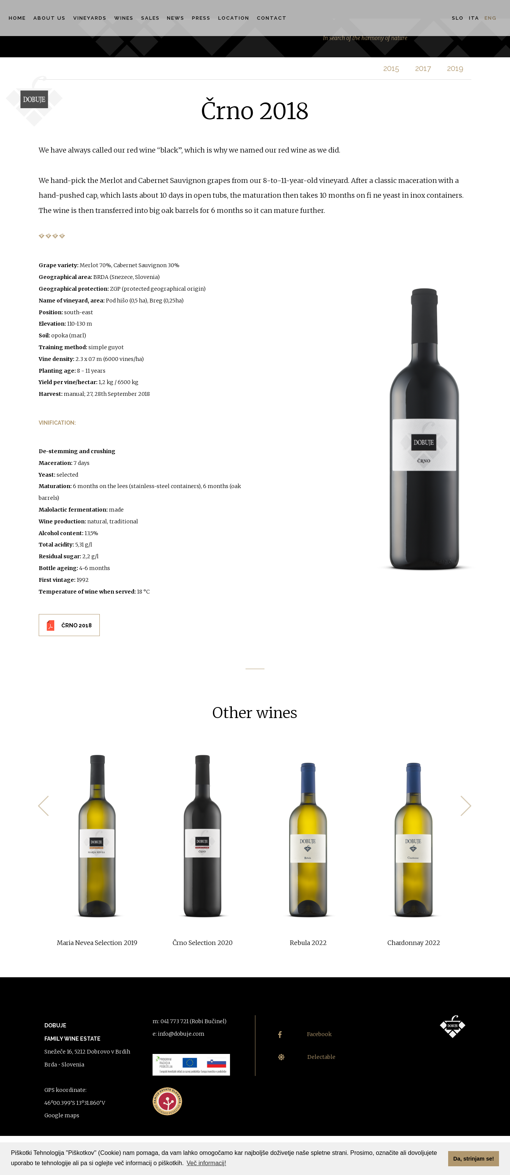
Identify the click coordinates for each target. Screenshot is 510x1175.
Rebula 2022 (308, 943)
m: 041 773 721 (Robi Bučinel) (190, 1021)
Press (201, 18)
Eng (491, 18)
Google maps (61, 1115)
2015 (391, 68)
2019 (455, 68)
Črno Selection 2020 (203, 943)
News (175, 18)
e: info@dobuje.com (179, 1033)
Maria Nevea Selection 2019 (97, 943)
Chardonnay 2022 (413, 943)
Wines (124, 18)
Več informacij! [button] (206, 1163)
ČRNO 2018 (76, 625)
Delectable (306, 1057)
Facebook (305, 1034)
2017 (423, 68)
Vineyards (90, 18)
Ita (474, 18)
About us (49, 18)
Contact (272, 18)
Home (17, 18)
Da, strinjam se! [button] (473, 1159)
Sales (150, 18)
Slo (458, 18)
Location (233, 18)
